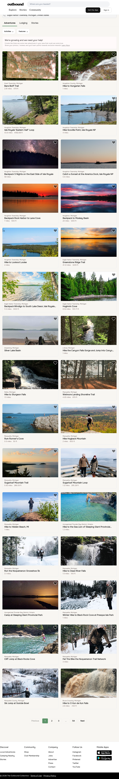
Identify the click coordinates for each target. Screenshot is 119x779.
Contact (51, 767)
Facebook (77, 755)
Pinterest (76, 759)
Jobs (50, 755)
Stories (23, 10)
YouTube (76, 767)
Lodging (23, 23)
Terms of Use (36, 775)
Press (50, 763)
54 (73, 721)
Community (35, 10)
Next (82, 721)
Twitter (76, 763)
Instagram (77, 752)
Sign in (106, 10)
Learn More (66, 45)
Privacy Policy (49, 775)
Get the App (93, 10)
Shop (26, 752)
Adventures (9, 23)
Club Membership (31, 755)
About (51, 752)
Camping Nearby (7, 755)
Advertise (52, 759)
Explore (13, 10)
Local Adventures (7, 752)
